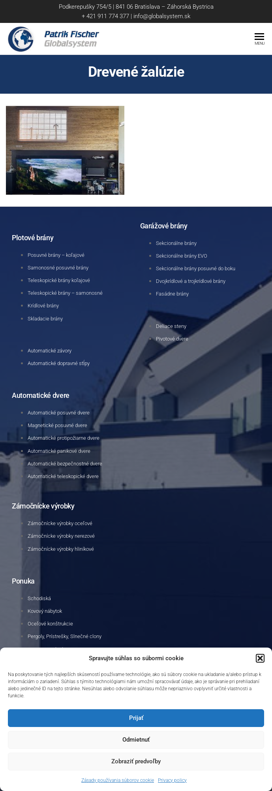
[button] (260, 658)
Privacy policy (172, 780)
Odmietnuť (136, 739)
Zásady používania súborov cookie (117, 780)
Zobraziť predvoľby (136, 761)
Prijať (136, 717)
